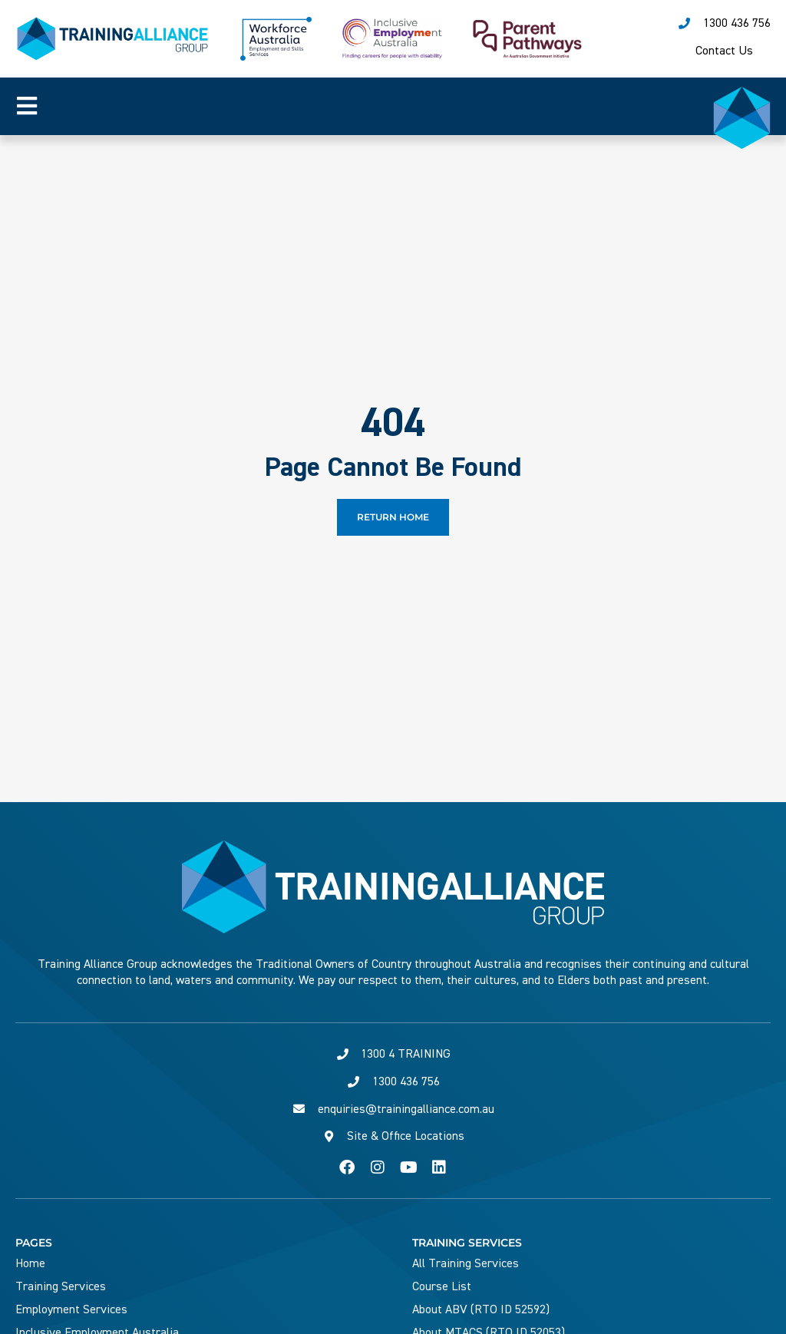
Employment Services (71, 1309)
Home (30, 1263)
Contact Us (724, 50)
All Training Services (465, 1263)
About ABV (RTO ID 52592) (481, 1309)
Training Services (60, 1286)
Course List (441, 1286)
